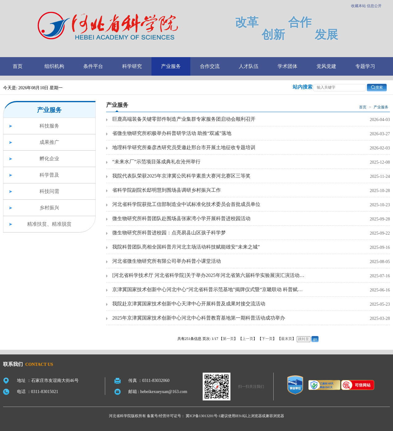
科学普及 (49, 175)
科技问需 (49, 191)
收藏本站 (358, 6)
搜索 (377, 87)
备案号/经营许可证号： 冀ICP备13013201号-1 (184, 416)
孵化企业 (49, 158)
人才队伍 (249, 66)
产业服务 (171, 66)
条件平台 (93, 66)
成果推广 (49, 142)
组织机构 (54, 66)
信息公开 (374, 6)
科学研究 (132, 66)
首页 (18, 66)
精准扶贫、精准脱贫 (49, 224)
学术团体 (287, 66)
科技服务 (49, 125)
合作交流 (210, 66)
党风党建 (326, 66)
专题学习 (365, 66)
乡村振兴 (49, 207)
